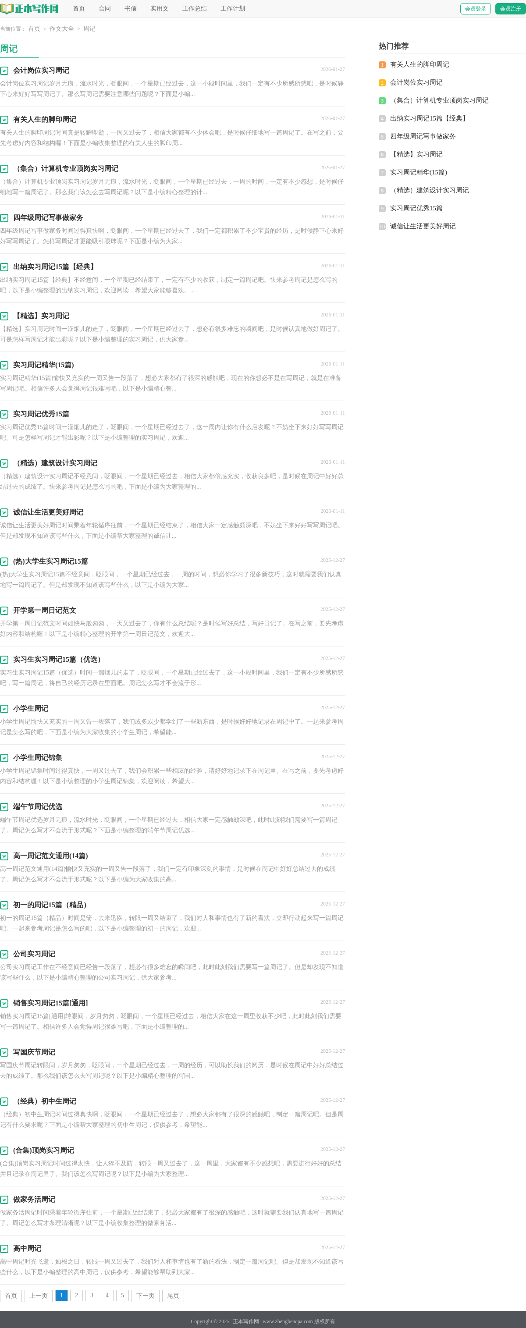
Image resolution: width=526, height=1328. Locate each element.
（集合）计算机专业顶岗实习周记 (439, 100)
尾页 (173, 1295)
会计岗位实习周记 (416, 82)
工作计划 (232, 8)
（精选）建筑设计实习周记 (429, 190)
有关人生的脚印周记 (419, 64)
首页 (79, 8)
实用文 (159, 8)
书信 (130, 8)
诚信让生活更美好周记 (423, 226)
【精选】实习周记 (416, 154)
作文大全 (62, 28)
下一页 (145, 1295)
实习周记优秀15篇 (416, 208)
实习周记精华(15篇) (418, 172)
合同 (105, 8)
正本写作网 (246, 1321)
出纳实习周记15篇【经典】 (429, 118)
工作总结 (194, 8)
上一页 (38, 1295)
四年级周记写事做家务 (423, 136)
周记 (89, 28)
